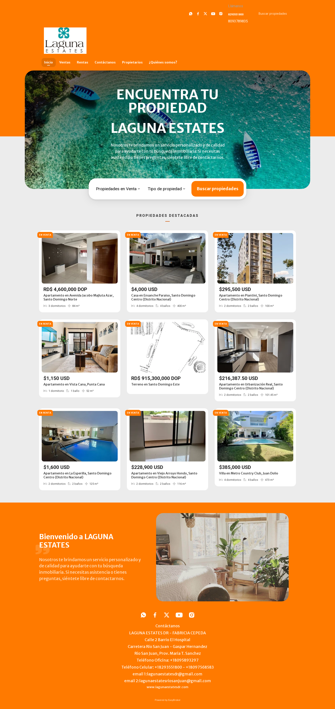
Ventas (64, 62)
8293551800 (235, 14)
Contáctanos (105, 62)
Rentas (82, 62)
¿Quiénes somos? (163, 62)
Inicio (48, 62)
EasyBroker (174, 700)
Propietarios (132, 62)
